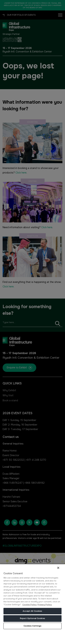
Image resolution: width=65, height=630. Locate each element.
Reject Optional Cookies (32, 618)
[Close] (58, 568)
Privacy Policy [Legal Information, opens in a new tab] (44, 604)
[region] (32, 597)
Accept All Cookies (32, 611)
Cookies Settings (33, 626)
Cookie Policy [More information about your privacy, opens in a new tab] (29, 604)
